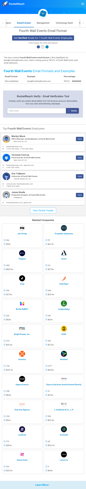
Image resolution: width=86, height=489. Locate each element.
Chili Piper (64, 284)
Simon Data (22, 460)
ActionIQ (64, 435)
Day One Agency (22, 410)
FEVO (64, 334)
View (80, 139)
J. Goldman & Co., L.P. (64, 410)
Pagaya (22, 259)
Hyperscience (22, 384)
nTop (22, 284)
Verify (72, 111)
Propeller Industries (64, 233)
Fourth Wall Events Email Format (43, 31)
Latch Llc (64, 460)
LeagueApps (64, 309)
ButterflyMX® (22, 309)
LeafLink (22, 435)
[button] (3, 23)
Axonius (22, 359)
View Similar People (43, 210)
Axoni (64, 259)
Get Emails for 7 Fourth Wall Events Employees (43, 38)
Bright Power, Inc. (22, 334)
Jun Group (22, 233)
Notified (64, 359)
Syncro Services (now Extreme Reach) (63, 384)
